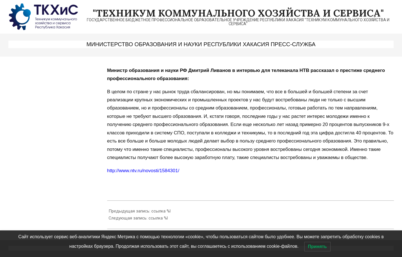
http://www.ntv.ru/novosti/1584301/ (143, 170)
